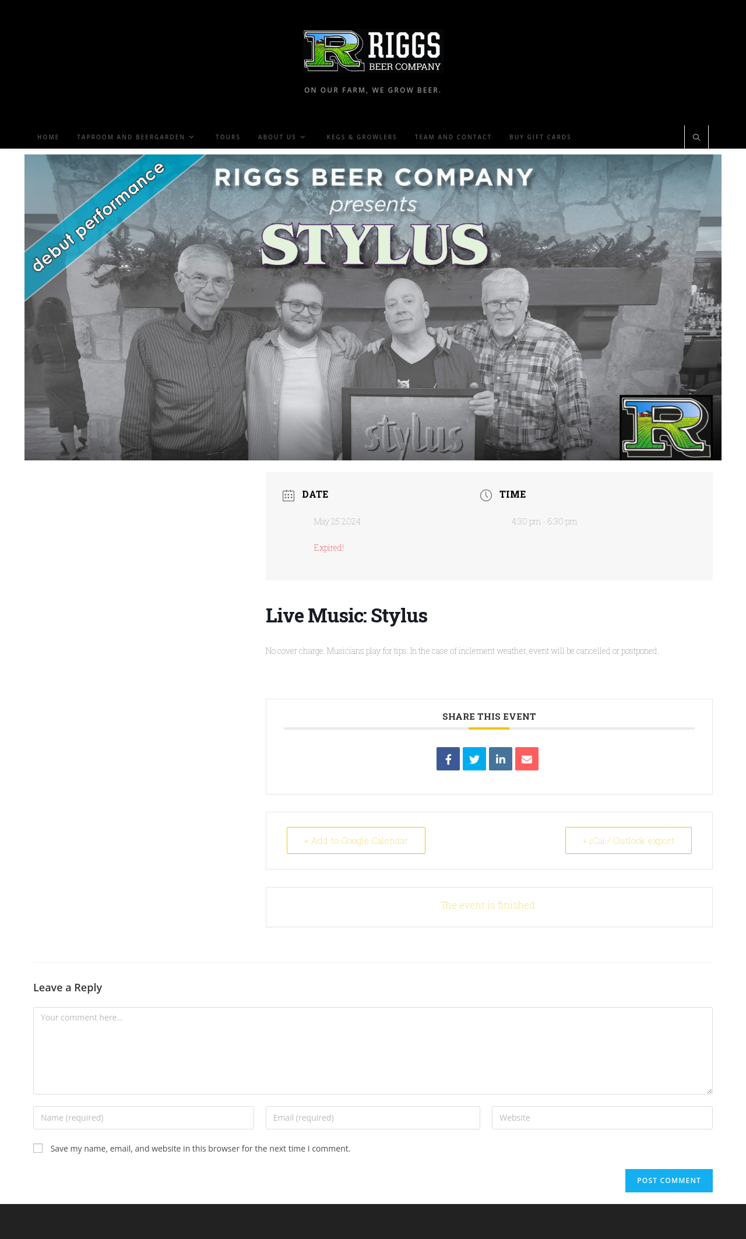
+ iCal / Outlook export (628, 840)
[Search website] (696, 138)
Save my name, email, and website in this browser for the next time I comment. (201, 1148)
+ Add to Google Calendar (356, 840)
